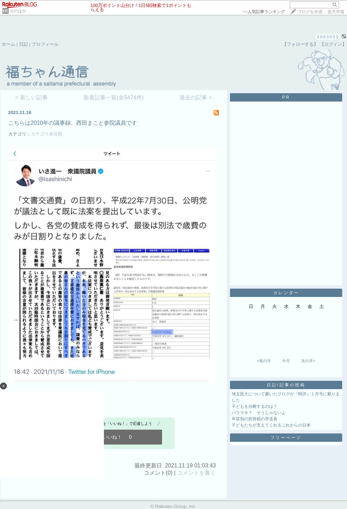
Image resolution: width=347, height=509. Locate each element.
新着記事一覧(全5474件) (113, 97)
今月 (286, 361)
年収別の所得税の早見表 (254, 418)
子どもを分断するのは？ (254, 406)
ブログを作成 (309, 11)
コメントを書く (196, 473)
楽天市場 (336, 11)
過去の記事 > (195, 97)
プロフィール (45, 44)
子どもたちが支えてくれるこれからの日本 (271, 425)
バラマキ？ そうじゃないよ (259, 412)
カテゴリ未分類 (46, 134)
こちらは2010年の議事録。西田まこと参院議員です (72, 123)
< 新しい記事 (31, 97)
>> (264, 11)
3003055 (328, 37)
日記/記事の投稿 (286, 385)
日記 (23, 44)
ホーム (8, 44)
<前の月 (263, 361)
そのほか (18, 11)
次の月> (308, 361)
